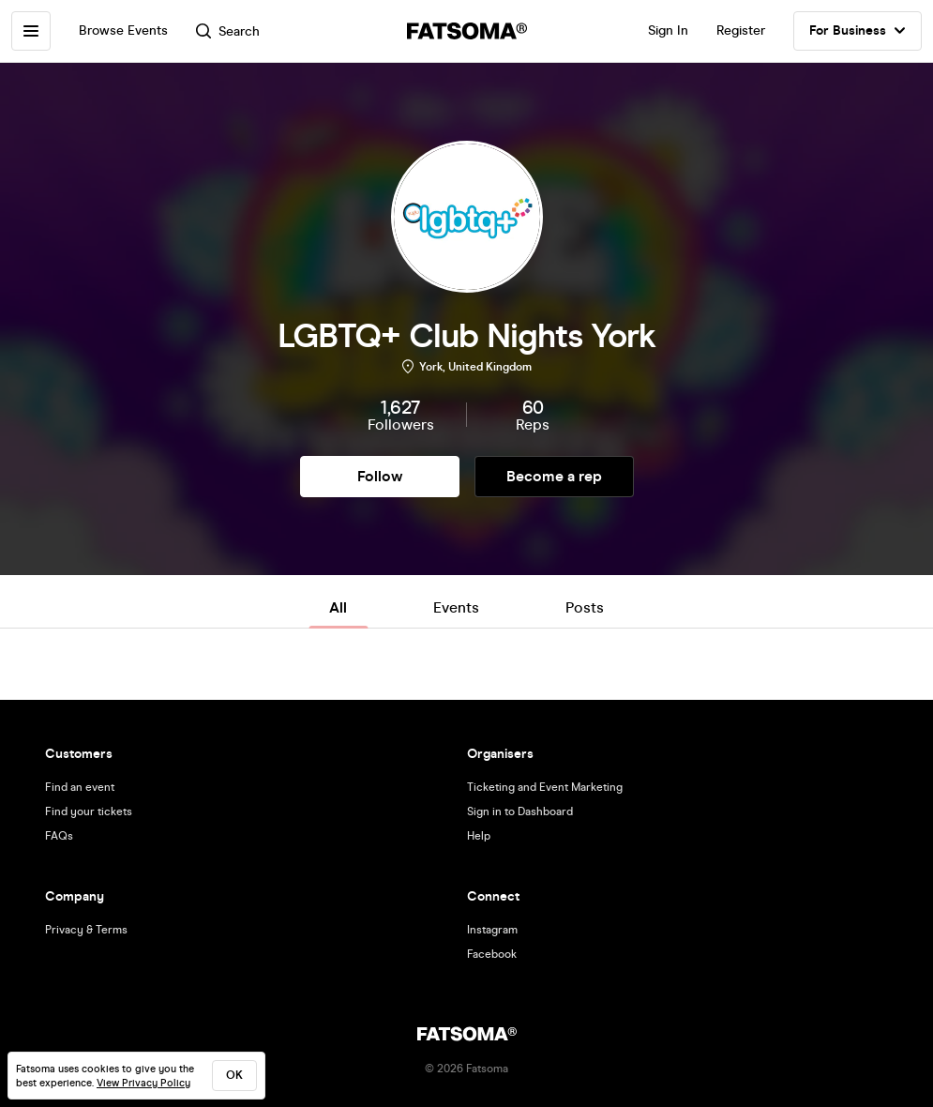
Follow (379, 476)
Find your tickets (88, 811)
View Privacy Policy (143, 1083)
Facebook (492, 954)
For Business (857, 31)
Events (456, 607)
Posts (584, 607)
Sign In (668, 30)
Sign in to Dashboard (520, 811)
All (338, 607)
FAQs (59, 835)
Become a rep (554, 476)
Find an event (79, 787)
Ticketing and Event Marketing (545, 787)
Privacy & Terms (86, 929)
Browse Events (123, 30)
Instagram (492, 929)
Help (478, 835)
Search (228, 31)
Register (740, 30)
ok (234, 1075)
